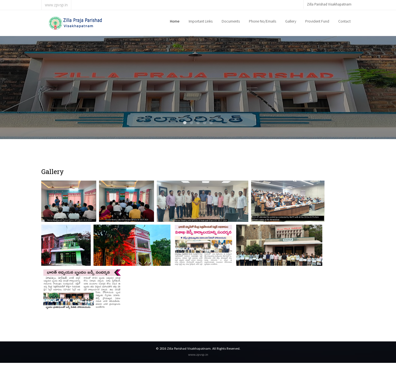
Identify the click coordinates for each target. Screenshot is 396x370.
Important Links (201, 21)
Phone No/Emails (262, 21)
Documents (231, 21)
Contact (344, 21)
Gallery (290, 21)
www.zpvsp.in (198, 354)
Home (175, 21)
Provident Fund (317, 21)
